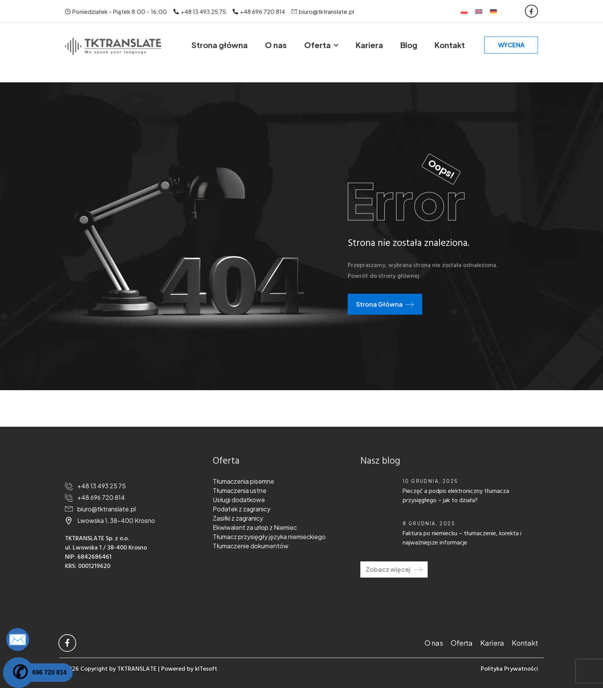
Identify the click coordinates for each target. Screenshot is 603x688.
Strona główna (220, 45)
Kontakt (450, 45)
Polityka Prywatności (509, 669)
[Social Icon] (531, 11)
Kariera (369, 45)
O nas (276, 45)
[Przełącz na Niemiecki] (493, 11)
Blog (408, 45)
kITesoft (206, 669)
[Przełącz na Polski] (464, 11)
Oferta (317, 45)
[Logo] (113, 46)
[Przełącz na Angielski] (478, 11)
